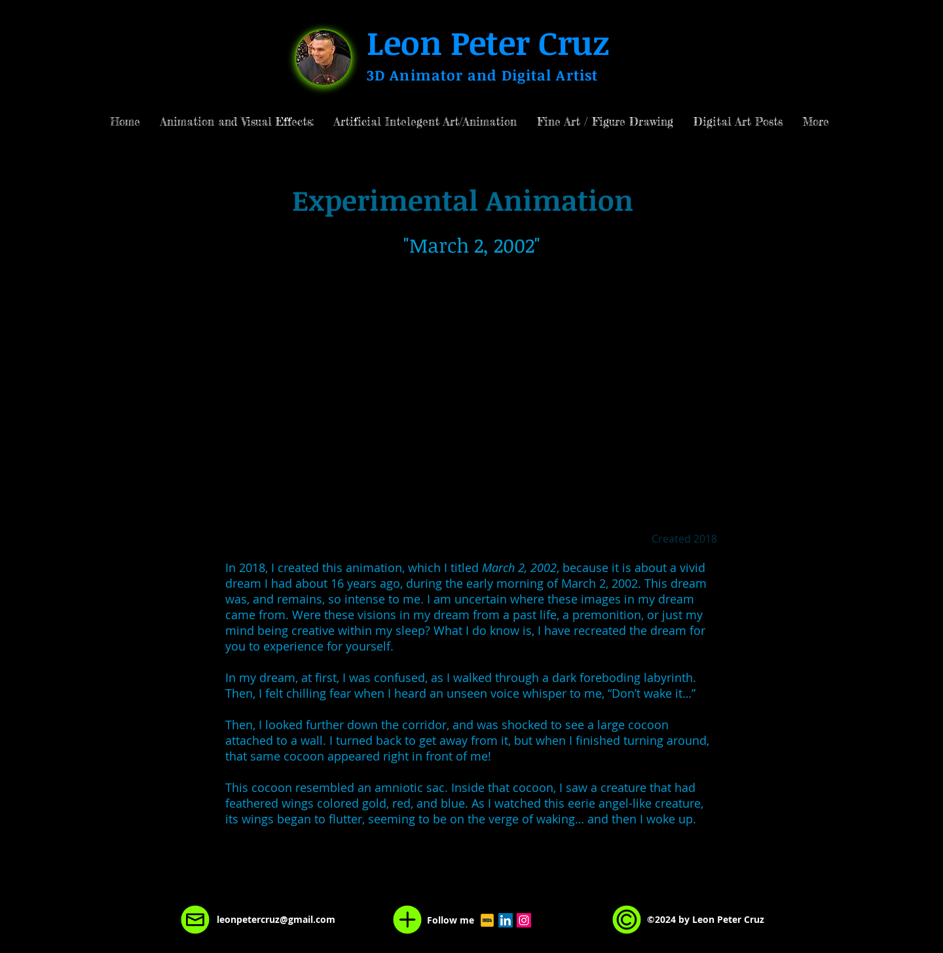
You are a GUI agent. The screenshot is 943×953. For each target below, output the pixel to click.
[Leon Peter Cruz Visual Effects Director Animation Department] (487, 920)
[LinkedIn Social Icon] (505, 920)
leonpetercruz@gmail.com (276, 919)
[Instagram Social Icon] (524, 920)
